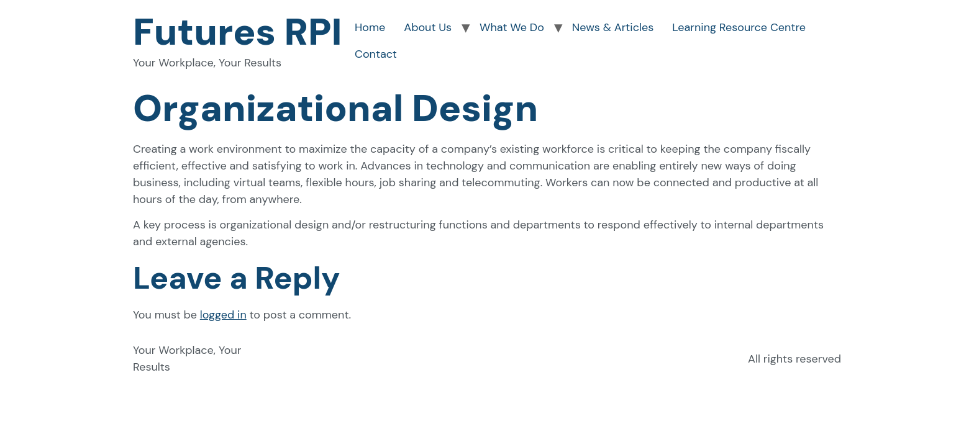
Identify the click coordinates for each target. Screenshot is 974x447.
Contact (376, 54)
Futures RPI (237, 31)
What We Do (512, 27)
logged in (223, 314)
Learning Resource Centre (739, 27)
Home (370, 27)
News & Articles (612, 27)
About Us (428, 27)
